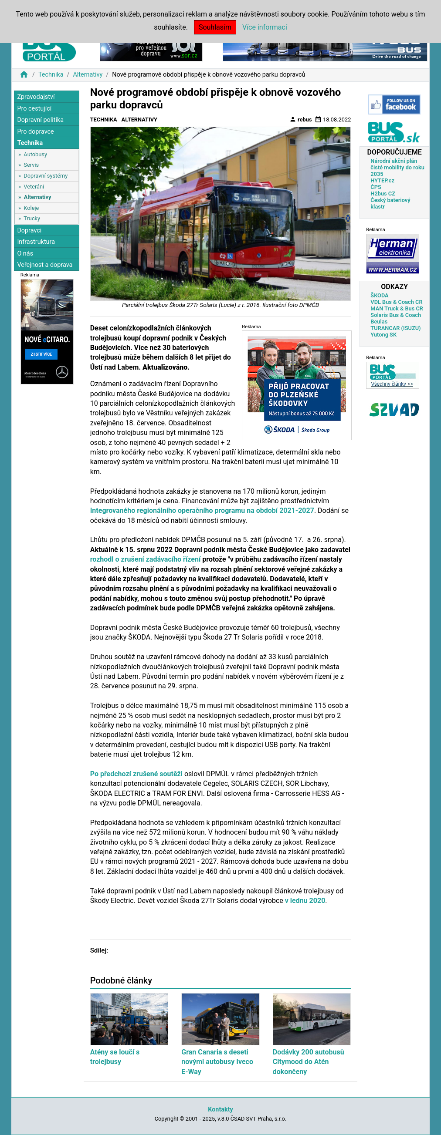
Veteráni (34, 186)
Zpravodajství (35, 97)
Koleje (31, 208)
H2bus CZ (382, 193)
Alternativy (87, 74)
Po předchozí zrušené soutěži (136, 774)
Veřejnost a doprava (44, 265)
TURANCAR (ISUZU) (395, 328)
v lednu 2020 (305, 900)
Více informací (264, 27)
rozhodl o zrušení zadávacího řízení (145, 559)
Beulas (378, 321)
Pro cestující (34, 108)
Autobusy (35, 154)
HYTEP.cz (382, 180)
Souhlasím (215, 27)
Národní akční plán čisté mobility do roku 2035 (397, 167)
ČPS (375, 187)
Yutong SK (383, 334)
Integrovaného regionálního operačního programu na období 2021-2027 (202, 510)
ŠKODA (379, 295)
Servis (31, 165)
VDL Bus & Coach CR (396, 302)
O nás (25, 253)
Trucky (32, 218)
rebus (300, 119)
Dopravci (29, 230)
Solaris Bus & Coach (395, 315)
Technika (51, 74)
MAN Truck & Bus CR (396, 308)
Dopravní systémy (46, 175)
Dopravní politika (40, 120)
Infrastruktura (36, 242)
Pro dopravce (35, 131)
